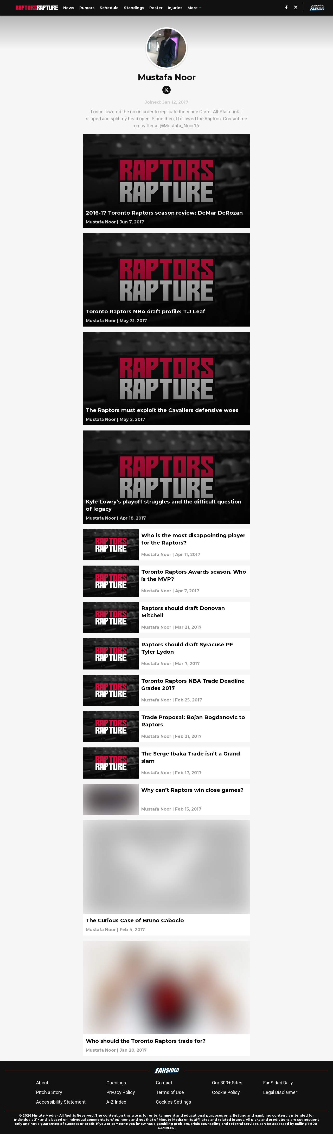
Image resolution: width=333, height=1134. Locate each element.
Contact (164, 1082)
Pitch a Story (49, 1092)
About (42, 1082)
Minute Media (44, 1115)
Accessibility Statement (61, 1102)
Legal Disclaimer (280, 1092)
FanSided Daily (278, 1082)
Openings (116, 1082)
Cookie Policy (226, 1092)
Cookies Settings (173, 1102)
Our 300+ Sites (227, 1082)
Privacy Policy (120, 1092)
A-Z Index (116, 1102)
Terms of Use (170, 1092)
